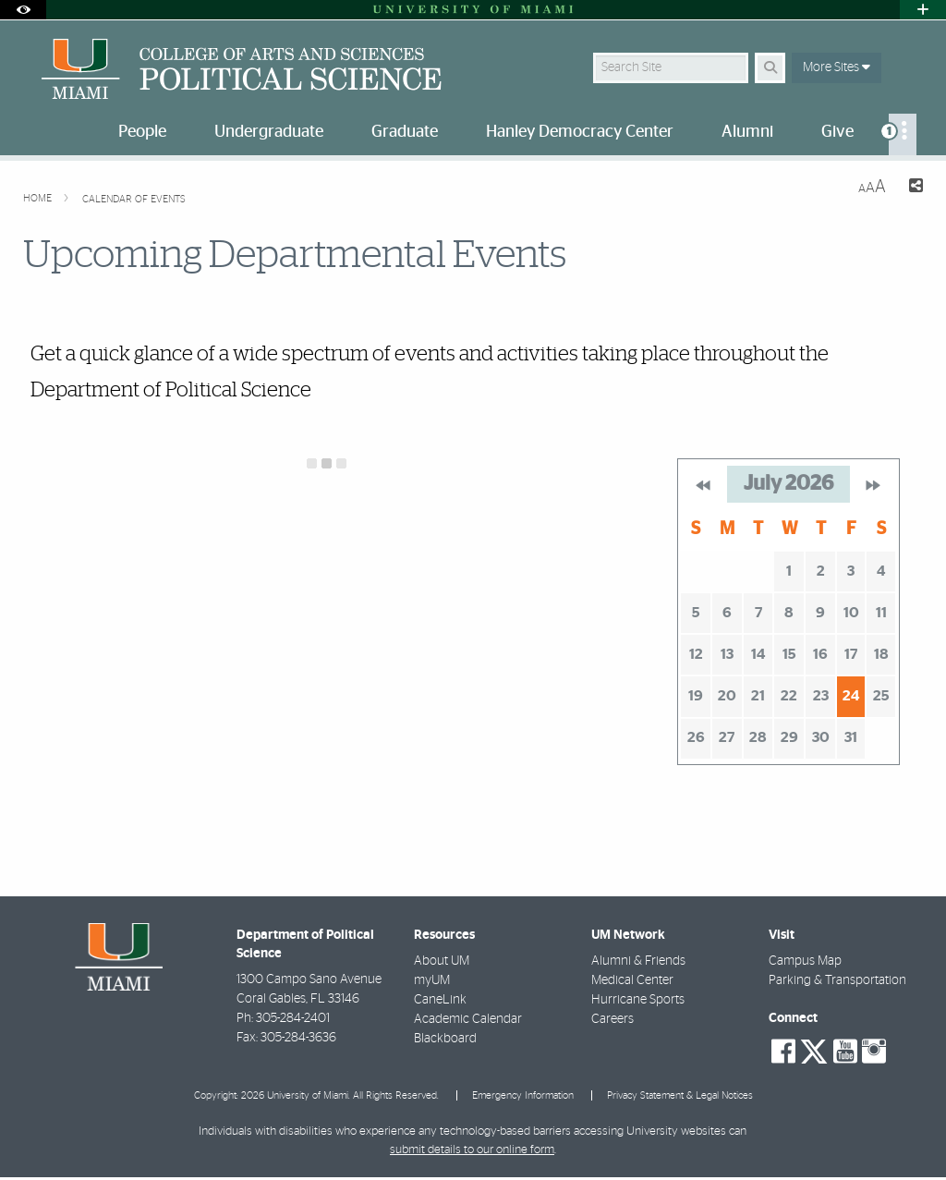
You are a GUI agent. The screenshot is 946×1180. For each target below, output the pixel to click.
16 (820, 654)
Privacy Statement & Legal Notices (680, 1095)
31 (850, 737)
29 (789, 737)
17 (850, 654)
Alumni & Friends (638, 961)
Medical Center (632, 980)
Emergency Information (523, 1095)
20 (727, 695)
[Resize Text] (872, 187)
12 (696, 654)
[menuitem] (902, 134)
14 (758, 654)
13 (727, 654)
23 (821, 695)
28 (758, 737)
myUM (432, 980)
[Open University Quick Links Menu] (923, 9)
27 (726, 737)
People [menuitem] (142, 132)
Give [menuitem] (837, 132)
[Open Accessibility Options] (23, 9)
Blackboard (445, 1038)
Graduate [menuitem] (404, 132)
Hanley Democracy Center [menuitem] (579, 132)
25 (881, 695)
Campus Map (805, 961)
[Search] (770, 68)
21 (758, 695)
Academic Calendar (468, 1019)
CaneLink (440, 999)
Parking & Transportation (837, 980)
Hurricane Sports (638, 999)
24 (851, 695)
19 (695, 695)
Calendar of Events (134, 199)
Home (39, 198)
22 (789, 695)
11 (881, 612)
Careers (612, 1019)
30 (821, 737)
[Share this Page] (912, 188)
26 (696, 737)
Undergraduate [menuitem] (268, 132)
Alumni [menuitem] (747, 132)
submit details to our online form (472, 1150)
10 (851, 612)
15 (789, 654)
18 (881, 654)
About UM (441, 961)
